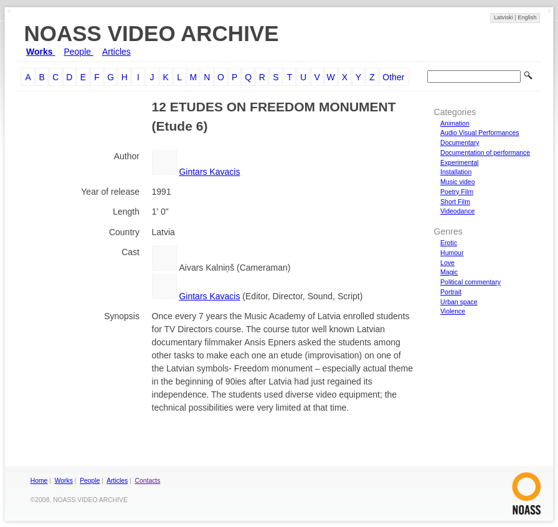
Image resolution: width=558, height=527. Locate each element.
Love (447, 262)
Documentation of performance (485, 152)
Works (40, 52)
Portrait (450, 292)
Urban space (459, 301)
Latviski (504, 17)
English (527, 17)
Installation (455, 171)
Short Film (455, 201)
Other (393, 77)
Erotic (448, 242)
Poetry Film (456, 191)
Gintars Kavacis (209, 172)
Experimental (459, 162)
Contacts (148, 480)
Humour (451, 252)
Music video (457, 181)
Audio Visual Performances (479, 132)
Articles (116, 52)
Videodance (457, 211)
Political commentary (470, 282)
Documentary (459, 142)
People (78, 52)
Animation (455, 123)
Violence (452, 311)
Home (39, 480)
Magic (449, 272)
